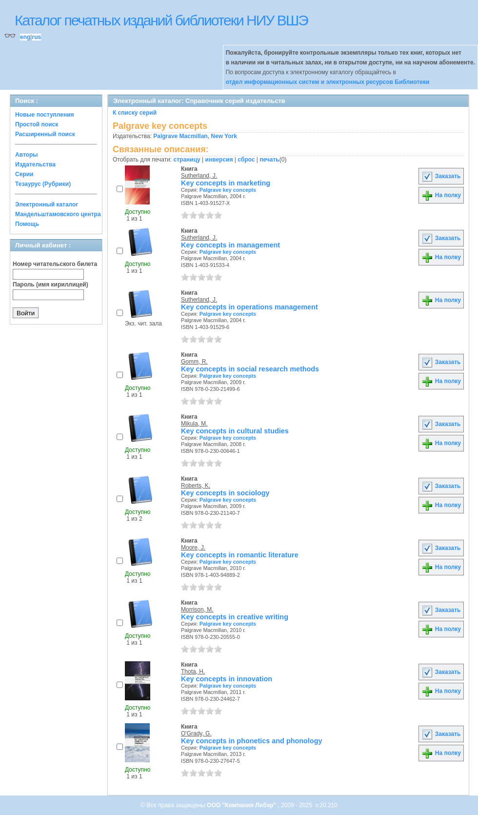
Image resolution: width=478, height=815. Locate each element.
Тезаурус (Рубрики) (43, 184)
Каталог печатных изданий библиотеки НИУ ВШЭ (161, 20)
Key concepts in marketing (225, 183)
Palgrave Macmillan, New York (195, 136)
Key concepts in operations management (249, 307)
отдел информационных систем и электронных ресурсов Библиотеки (328, 82)
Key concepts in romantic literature (240, 555)
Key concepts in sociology (225, 493)
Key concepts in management (230, 245)
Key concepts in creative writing (234, 617)
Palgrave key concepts (227, 190)
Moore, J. (193, 547)
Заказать (440, 176)
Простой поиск (36, 124)
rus (36, 37)
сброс (246, 159)
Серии (24, 174)
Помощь (27, 224)
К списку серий (135, 112)
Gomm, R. (194, 361)
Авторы (26, 154)
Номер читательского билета (55, 264)
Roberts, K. (195, 485)
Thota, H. (193, 671)
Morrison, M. (197, 609)
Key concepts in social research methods (250, 369)
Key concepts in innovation (226, 679)
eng (25, 37)
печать (269, 159)
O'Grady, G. (196, 733)
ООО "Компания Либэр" (242, 805)
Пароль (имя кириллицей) (50, 284)
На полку (441, 195)
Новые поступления (44, 114)
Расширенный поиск (45, 134)
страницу (187, 159)
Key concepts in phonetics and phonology (251, 741)
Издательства (35, 164)
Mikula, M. (194, 423)
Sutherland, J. (199, 175)
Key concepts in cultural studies (235, 431)
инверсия (219, 159)
